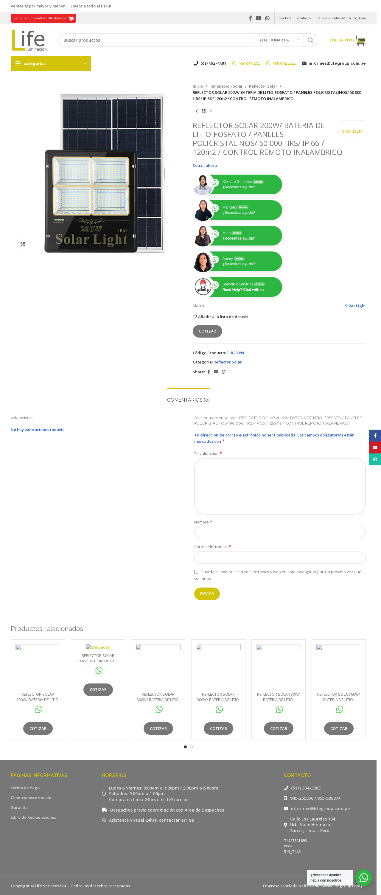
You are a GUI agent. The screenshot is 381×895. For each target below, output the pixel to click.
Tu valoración (208, 453)
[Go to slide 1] (185, 746)
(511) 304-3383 (306, 788)
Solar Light (352, 131)
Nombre (203, 522)
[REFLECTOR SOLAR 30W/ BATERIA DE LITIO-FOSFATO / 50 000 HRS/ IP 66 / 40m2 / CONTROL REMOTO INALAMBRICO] (278, 666)
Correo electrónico (212, 547)
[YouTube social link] (258, 18)
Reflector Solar (263, 86)
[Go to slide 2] (191, 746)
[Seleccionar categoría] (278, 40)
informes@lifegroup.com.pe (320, 808)
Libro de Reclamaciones (33, 817)
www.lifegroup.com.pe (344, 885)
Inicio (198, 86)
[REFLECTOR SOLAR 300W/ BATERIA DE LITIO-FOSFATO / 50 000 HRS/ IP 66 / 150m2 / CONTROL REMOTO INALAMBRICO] (158, 666)
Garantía (19, 807)
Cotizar (207, 331)
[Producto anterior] (196, 111)
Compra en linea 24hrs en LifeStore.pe (149, 799)
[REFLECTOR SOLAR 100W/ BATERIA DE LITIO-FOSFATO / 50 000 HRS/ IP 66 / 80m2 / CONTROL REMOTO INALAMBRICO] (37, 666)
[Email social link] (216, 372)
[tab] (188, 397)
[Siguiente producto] (210, 111)
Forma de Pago (25, 787)
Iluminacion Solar (226, 86)
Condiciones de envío (31, 797)
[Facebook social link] (250, 18)
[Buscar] (188, 40)
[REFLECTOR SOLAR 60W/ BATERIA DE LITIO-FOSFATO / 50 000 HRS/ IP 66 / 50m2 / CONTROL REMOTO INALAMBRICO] (338, 666)
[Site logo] (28, 39)
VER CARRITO (347, 40)
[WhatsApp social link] (267, 18)
